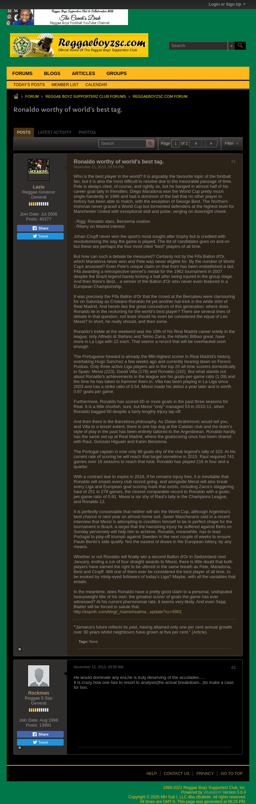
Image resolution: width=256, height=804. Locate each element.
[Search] (202, 46)
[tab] (23, 132)
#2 (233, 667)
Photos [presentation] (87, 132)
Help (151, 773)
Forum (32, 96)
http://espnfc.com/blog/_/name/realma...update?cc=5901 (128, 611)
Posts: (32, 219)
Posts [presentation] (24, 132)
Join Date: (30, 214)
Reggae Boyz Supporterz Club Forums (85, 96)
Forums (22, 73)
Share (40, 228)
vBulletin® (212, 792)
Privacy (205, 773)
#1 (233, 161)
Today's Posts (29, 84)
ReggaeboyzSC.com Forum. (160, 96)
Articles (83, 73)
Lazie (38, 186)
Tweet (40, 236)
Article (199, 632)
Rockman (38, 693)
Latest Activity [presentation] (55, 132)
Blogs (52, 73)
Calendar (96, 84)
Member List (65, 84)
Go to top (232, 773)
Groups (116, 73)
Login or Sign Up (227, 4)
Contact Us (176, 773)
